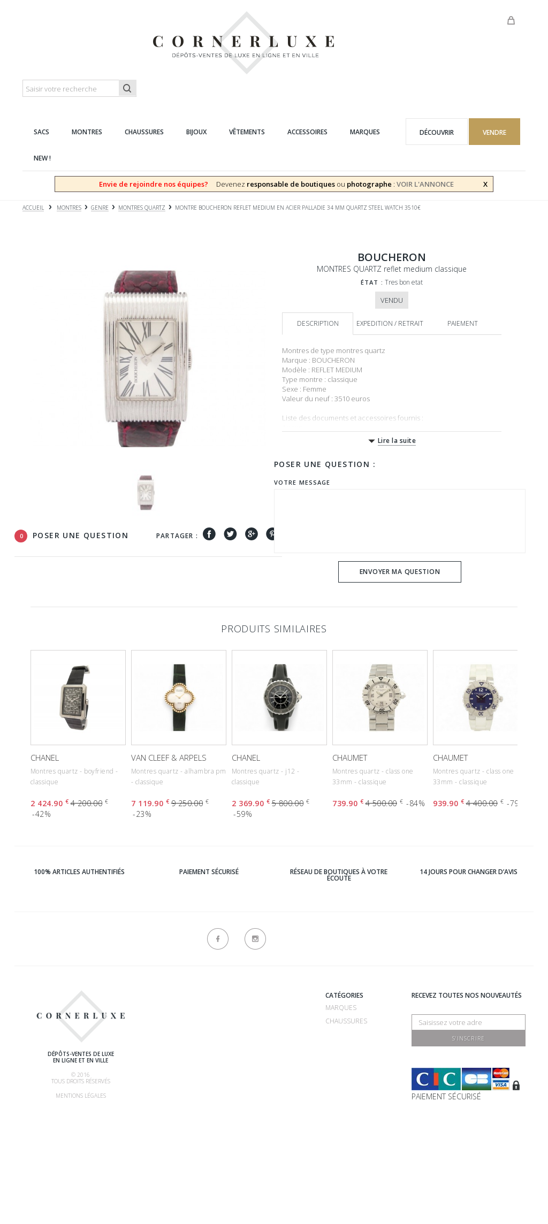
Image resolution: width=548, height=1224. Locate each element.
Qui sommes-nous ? (185, 996)
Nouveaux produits (265, 1132)
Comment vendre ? (184, 1036)
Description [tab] (318, 323)
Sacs (333, 1034)
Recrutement (254, 1007)
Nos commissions (183, 1090)
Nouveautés (346, 1101)
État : (372, 282)
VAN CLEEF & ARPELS (169, 757)
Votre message (302, 482)
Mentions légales (81, 1095)
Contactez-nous (260, 1145)
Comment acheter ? (186, 1049)
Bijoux (335, 1061)
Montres (340, 1047)
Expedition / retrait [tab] (389, 323)
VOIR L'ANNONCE (425, 184)
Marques (340, 1007)
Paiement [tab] (462, 323)
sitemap (243, 1159)
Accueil (33, 207)
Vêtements (343, 1074)
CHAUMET (349, 757)
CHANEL (45, 757)
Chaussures (346, 1021)
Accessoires (346, 1087)
